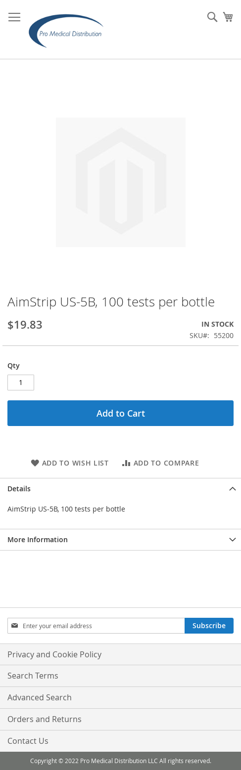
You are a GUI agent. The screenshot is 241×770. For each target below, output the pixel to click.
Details (19, 488)
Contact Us (27, 740)
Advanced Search (39, 697)
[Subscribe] (209, 626)
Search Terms (32, 675)
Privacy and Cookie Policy (54, 654)
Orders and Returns (44, 719)
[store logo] (69, 29)
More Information (37, 539)
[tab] (120, 488)
